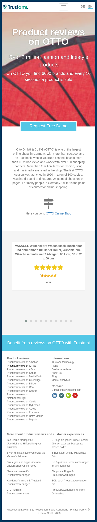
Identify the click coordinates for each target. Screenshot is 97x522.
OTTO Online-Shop (58, 213)
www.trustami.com (17, 509)
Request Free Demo (48, 126)
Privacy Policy (78, 509)
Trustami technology (63, 362)
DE (83, 6)
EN (90, 6)
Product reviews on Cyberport (23, 405)
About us (57, 372)
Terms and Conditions (56, 509)
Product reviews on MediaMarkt (24, 376)
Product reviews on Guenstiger (24, 380)
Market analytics (61, 380)
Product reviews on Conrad (22, 390)
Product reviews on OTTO (21, 365)
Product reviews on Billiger (22, 383)
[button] (25, 321)
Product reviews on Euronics (23, 412)
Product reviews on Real (20, 387)
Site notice (36, 509)
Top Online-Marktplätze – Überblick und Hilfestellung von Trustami (24, 444)
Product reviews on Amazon (22, 362)
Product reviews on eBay (21, 369)
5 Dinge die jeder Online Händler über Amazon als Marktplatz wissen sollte (70, 444)
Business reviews (61, 369)
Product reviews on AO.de (21, 408)
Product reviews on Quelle (21, 401)
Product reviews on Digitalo (22, 419)
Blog (54, 376)
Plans (55, 365)
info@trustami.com (70, 389)
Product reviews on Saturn (22, 372)
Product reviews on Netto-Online (25, 416)
